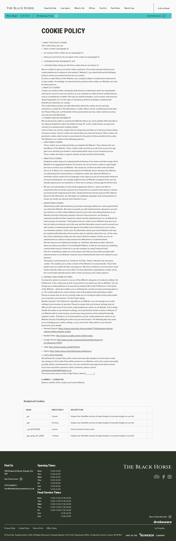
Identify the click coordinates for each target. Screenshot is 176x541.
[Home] (25, 8)
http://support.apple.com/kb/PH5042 (64, 347)
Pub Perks (115, 8)
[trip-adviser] (156, 477)
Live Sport (65, 8)
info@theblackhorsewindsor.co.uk (19, 489)
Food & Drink (50, 8)
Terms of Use (38, 528)
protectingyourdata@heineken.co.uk (56, 370)
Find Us (103, 8)
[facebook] (163, 477)
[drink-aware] (163, 522)
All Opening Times (47, 16)
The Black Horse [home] (147, 467)
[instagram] (170, 477)
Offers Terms (51, 528)
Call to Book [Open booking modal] (163, 8)
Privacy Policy (9, 528)
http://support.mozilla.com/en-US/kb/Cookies (74, 336)
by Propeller (160, 528)
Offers (92, 8)
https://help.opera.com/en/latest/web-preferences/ (71, 351)
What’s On (79, 8)
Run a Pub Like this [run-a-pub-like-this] (160, 516)
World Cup (129, 8)
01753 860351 (10, 485)
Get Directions (154, 16)
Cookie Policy (24, 528)
